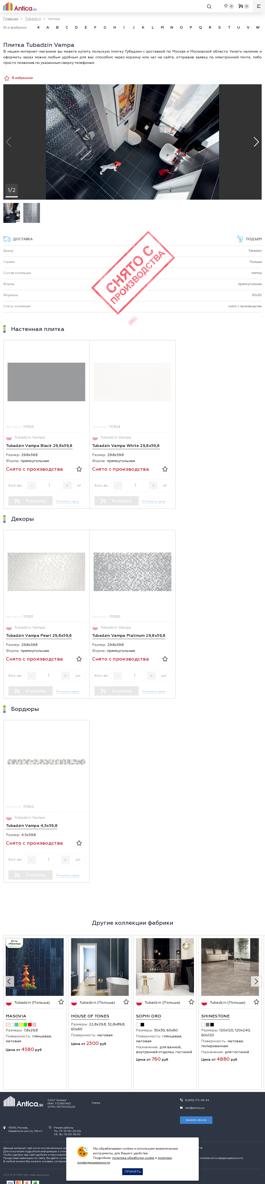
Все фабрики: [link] (15, 27)
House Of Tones (90, 1016)
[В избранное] (79, 469)
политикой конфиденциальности (221, 1158)
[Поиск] (209, 7)
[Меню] (259, 6)
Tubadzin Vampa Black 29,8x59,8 (39, 445)
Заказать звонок (196, 1120)
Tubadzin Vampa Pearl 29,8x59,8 (39, 635)
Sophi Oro (148, 1016)
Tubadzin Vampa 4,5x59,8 (31, 825)
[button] (256, 142)
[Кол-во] (49, 485)
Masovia (16, 1016)
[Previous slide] (8, 981)
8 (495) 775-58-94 (197, 1100)
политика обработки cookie (133, 1158)
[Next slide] (256, 981)
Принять (133, 1172)
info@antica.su (194, 1108)
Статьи (96, 1103)
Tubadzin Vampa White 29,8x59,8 (126, 445)
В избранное (18, 78)
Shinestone (215, 1016)
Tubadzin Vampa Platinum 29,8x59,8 (129, 635)
